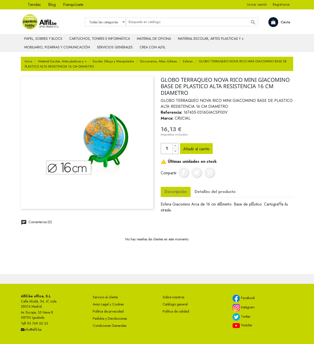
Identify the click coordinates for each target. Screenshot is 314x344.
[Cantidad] (167, 148)
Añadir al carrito (196, 149)
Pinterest (209, 172)
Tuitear (196, 172)
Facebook (244, 298)
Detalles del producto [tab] (215, 191)
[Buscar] (192, 22)
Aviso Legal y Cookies (108, 304)
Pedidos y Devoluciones (110, 318)
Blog (52, 4)
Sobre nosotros (173, 297)
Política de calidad (176, 311)
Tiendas (34, 4)
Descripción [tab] (176, 191)
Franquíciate (73, 4)
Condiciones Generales (109, 325)
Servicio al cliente (105, 297)
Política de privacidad (108, 311)
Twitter (241, 317)
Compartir (183, 172)
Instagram (244, 307)
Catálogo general (175, 304)
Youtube (242, 325)
